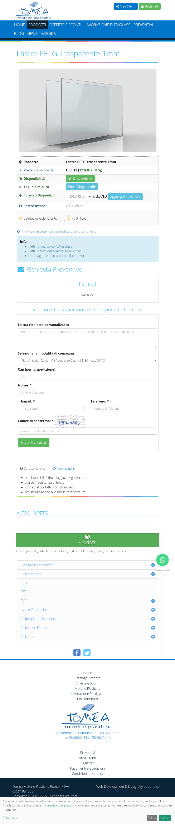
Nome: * (25, 385)
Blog (19, 33)
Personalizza (11, 818)
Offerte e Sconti (65, 24)
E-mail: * (28, 401)
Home (19, 24)
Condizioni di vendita (87, 773)
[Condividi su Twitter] (87, 652)
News (32, 33)
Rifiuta (152, 818)
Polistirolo (28, 636)
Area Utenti (87, 758)
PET (23, 591)
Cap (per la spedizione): (37, 369)
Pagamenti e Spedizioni (87, 768)
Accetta (164, 818)
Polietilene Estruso (34, 627)
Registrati (149, 6)
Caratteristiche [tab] (33, 468)
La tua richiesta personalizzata (43, 324)
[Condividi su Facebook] (77, 652)
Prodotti (37, 24)
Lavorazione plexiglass (107, 24)
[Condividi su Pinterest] (97, 652)
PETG (25, 583)
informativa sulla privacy (57, 805)
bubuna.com (153, 786)
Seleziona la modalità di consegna (46, 353)
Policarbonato (31, 574)
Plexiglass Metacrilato (37, 565)
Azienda (48, 33)
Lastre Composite (34, 609)
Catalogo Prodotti (87, 678)
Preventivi (143, 24)
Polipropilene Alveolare (38, 618)
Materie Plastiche (87, 688)
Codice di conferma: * (35, 421)
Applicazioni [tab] (64, 468)
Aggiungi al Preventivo (125, 197)
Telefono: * (100, 401)
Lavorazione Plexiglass (87, 693)
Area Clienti (125, 6)
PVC (24, 600)
